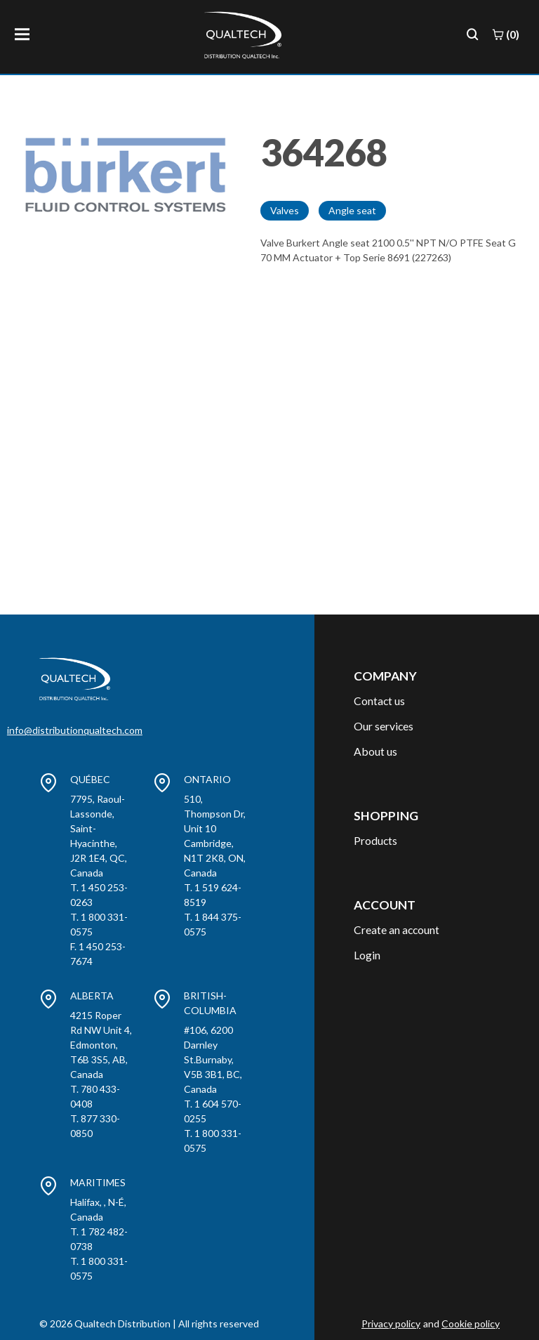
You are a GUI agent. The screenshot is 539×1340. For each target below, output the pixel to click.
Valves (284, 210)
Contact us (379, 700)
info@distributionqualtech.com (74, 730)
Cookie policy (470, 1323)
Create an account (396, 929)
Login (367, 954)
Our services (383, 726)
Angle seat (352, 210)
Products (375, 840)
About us (375, 751)
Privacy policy (390, 1323)
